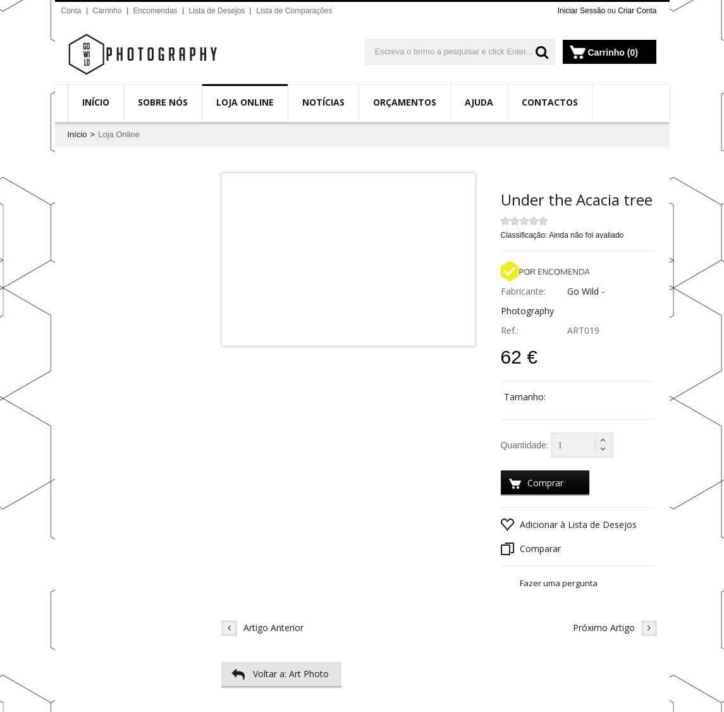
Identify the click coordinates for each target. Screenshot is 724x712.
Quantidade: (525, 445)
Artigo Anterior (262, 628)
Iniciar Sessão (581, 10)
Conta (71, 10)
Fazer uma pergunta (559, 583)
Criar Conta (637, 10)
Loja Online (245, 102)
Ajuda (479, 102)
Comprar (535, 485)
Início (95, 102)
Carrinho (107, 10)
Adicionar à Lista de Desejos (569, 525)
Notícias (323, 102)
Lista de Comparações (294, 10)
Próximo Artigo (615, 628)
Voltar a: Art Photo (280, 674)
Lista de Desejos (217, 10)
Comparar (531, 549)
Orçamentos (404, 102)
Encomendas (155, 10)
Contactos (550, 102)
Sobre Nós (163, 102)
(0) (632, 52)
